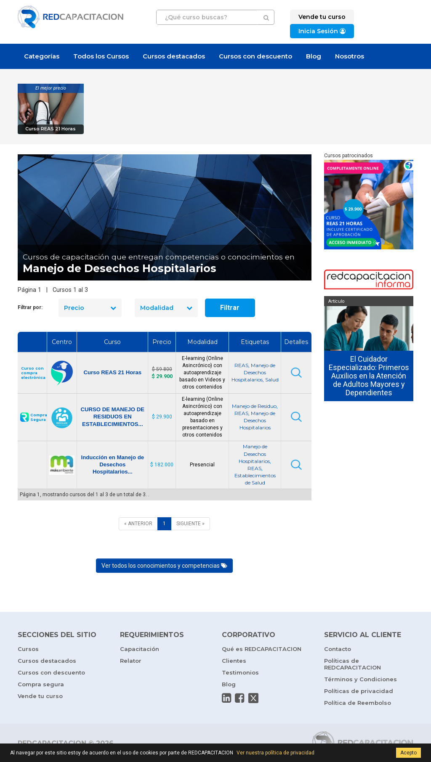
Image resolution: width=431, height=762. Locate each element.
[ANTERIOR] (138, 523)
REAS (241, 365)
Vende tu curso (40, 696)
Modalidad (166, 308)
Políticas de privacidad (358, 691)
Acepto (408, 753)
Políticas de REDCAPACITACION (352, 664)
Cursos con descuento (255, 56)
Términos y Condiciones (360, 679)
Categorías (41, 56)
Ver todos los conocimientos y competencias (164, 565)
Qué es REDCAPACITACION (261, 649)
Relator (130, 660)
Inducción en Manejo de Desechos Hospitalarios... (112, 464)
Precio (90, 308)
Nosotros (349, 56)
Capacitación (139, 649)
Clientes (234, 660)
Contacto (337, 649)
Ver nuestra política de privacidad (275, 753)
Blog (313, 56)
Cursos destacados (174, 56)
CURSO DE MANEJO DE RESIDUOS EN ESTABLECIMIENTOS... (112, 416)
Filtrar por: (30, 307)
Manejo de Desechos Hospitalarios (253, 372)
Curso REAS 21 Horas (50, 129)
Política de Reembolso (357, 702)
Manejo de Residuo (254, 406)
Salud (272, 379)
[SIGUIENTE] (190, 523)
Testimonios (240, 672)
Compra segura (41, 684)
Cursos (28, 649)
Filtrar (229, 308)
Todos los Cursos (101, 56)
